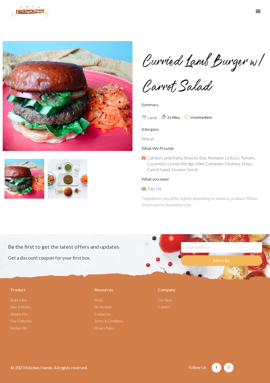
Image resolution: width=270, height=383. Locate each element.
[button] (258, 11)
